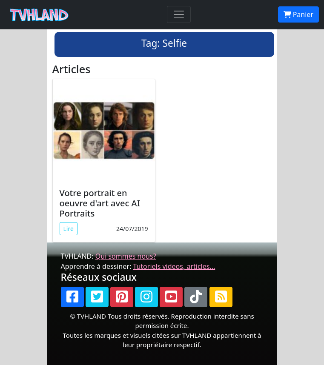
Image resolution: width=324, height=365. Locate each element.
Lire (68, 229)
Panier (298, 14)
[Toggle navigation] (179, 14)
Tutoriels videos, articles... (174, 266)
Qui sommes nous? (125, 256)
